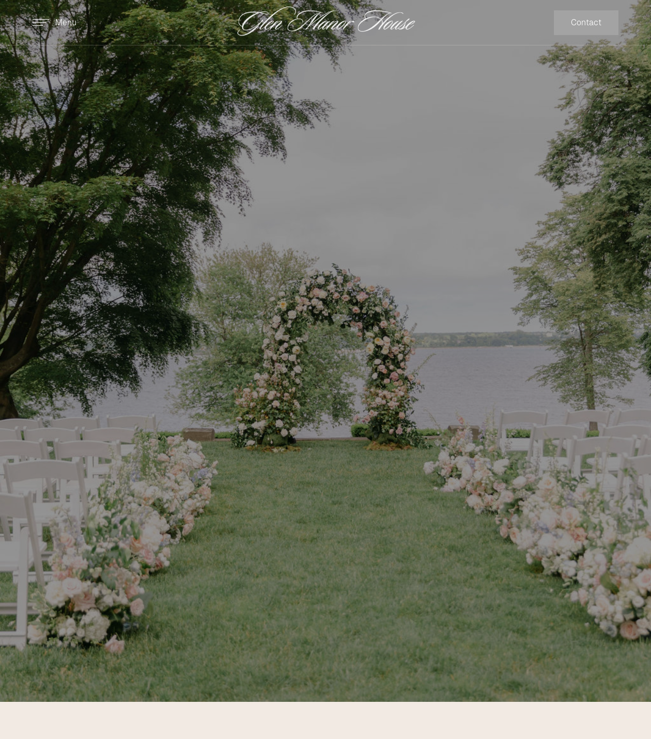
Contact (586, 22)
